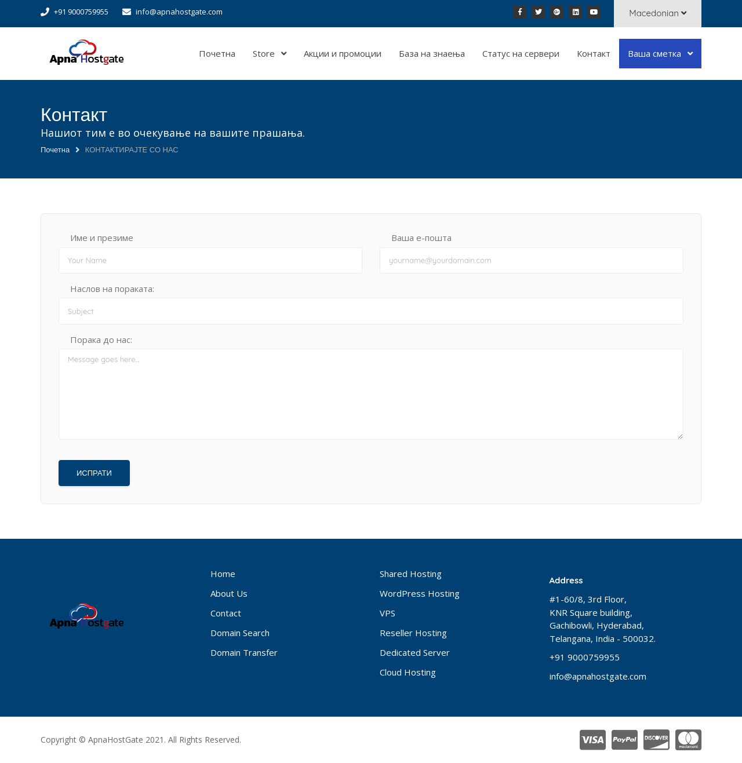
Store (265, 53)
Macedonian (657, 13)
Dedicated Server (415, 652)
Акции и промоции (342, 53)
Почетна (217, 53)
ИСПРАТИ (94, 472)
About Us (229, 593)
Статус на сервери (520, 53)
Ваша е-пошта (421, 237)
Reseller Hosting (413, 632)
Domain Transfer (244, 652)
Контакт (593, 53)
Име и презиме (101, 237)
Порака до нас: (101, 339)
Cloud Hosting (408, 672)
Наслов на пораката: (112, 288)
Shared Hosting (411, 573)
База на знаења (432, 53)
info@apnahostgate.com (179, 11)
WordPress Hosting (420, 593)
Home (222, 573)
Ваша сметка (655, 53)
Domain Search (240, 632)
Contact (225, 613)
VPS (387, 613)
